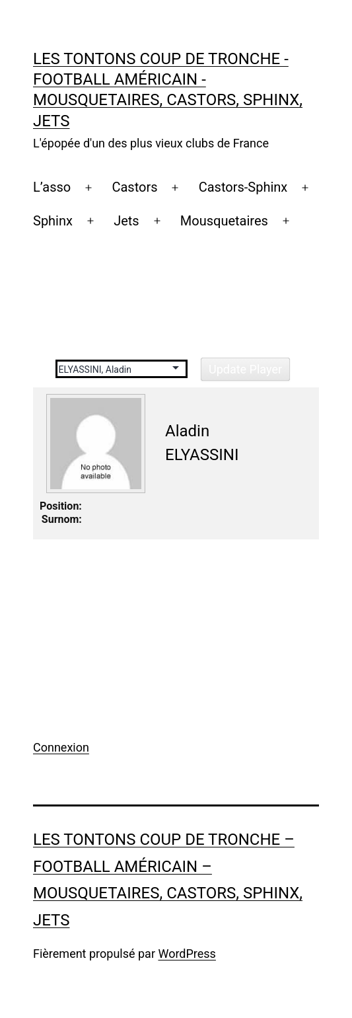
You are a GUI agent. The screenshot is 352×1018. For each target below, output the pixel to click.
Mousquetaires (224, 221)
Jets (126, 221)
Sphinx (53, 221)
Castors (134, 187)
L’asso (52, 187)
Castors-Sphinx (243, 187)
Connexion (61, 747)
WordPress (186, 953)
